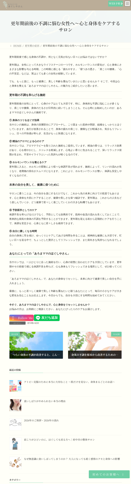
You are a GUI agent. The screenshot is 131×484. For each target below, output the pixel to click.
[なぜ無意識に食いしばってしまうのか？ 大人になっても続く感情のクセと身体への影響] (15, 463)
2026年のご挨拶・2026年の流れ (41, 420)
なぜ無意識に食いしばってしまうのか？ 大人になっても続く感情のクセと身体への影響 (72, 458)
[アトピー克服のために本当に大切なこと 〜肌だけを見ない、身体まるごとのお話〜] (15, 386)
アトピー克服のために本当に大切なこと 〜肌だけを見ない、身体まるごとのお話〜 (69, 381)
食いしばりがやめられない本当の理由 (45, 401)
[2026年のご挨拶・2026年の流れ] (15, 424)
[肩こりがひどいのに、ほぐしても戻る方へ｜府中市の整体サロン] (15, 444)
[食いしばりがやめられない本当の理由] (15, 405)
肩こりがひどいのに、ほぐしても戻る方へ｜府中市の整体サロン (59, 439)
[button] (109, 474)
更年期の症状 (33, 323)
